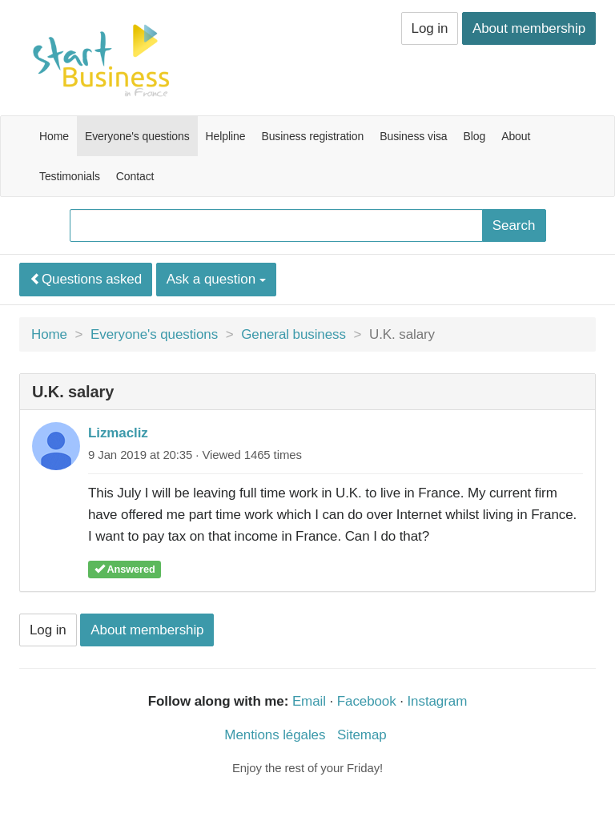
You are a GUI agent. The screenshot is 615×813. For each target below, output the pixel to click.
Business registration (312, 136)
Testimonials (69, 176)
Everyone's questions (137, 136)
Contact (135, 176)
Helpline (226, 136)
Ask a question (216, 279)
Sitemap (362, 735)
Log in (430, 28)
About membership (528, 28)
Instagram (438, 701)
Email (309, 701)
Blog (475, 136)
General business (293, 334)
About (515, 136)
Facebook (366, 701)
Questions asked (86, 279)
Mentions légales (274, 735)
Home (54, 136)
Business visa (413, 136)
